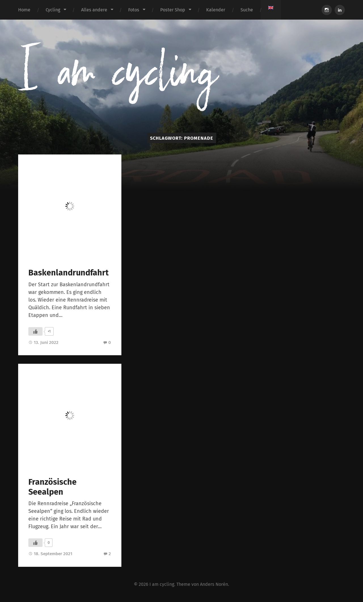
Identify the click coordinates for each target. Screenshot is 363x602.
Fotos (133, 9)
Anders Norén (214, 584)
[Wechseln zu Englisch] (271, 7)
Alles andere (94, 9)
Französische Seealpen (52, 487)
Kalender (215, 9)
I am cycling (161, 584)
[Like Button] (35, 331)
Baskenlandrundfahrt (68, 273)
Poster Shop (172, 9)
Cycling (53, 9)
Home (24, 9)
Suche (246, 9)
